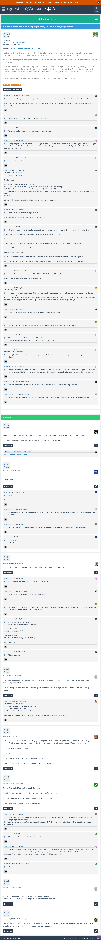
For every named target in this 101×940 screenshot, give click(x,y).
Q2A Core (19, 451)
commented (7, 95)
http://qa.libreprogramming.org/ (27, 923)
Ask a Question (47, 19)
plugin (18, 84)
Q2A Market (95, 938)
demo (59, 2)
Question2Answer (75, 938)
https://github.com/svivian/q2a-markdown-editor (46, 852)
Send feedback (6, 938)
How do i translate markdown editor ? (16, 455)
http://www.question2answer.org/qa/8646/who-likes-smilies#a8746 (26, 217)
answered (5, 431)
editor (13, 84)
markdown (7, 84)
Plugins (18, 42)
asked (4, 42)
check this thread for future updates (25, 49)
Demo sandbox (17, 938)
